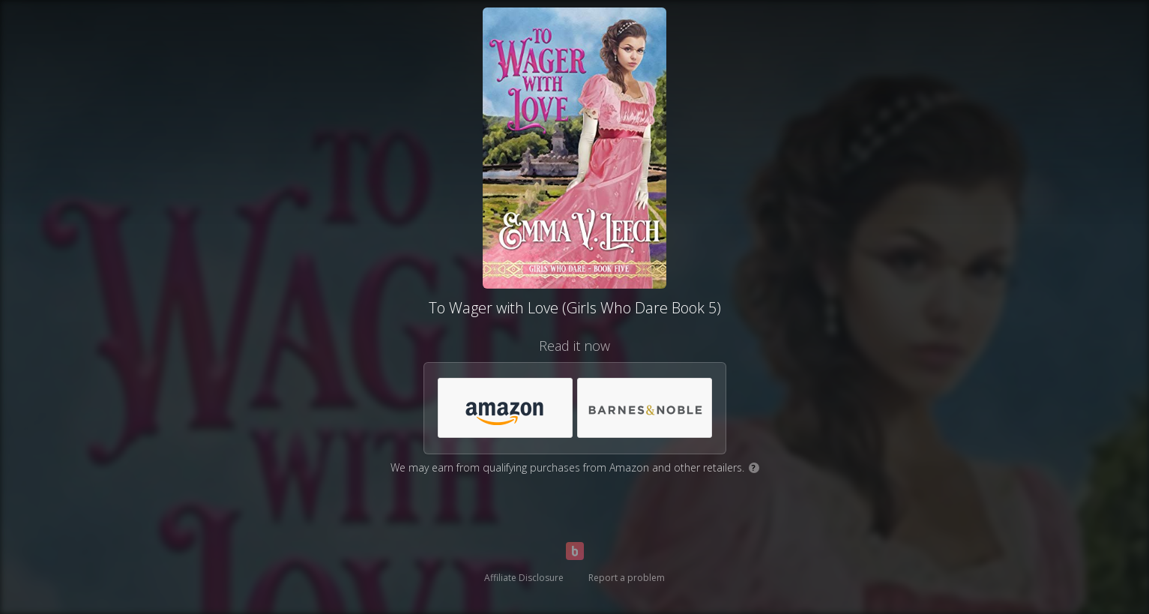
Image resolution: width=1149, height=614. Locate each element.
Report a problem (626, 577)
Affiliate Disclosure (524, 577)
